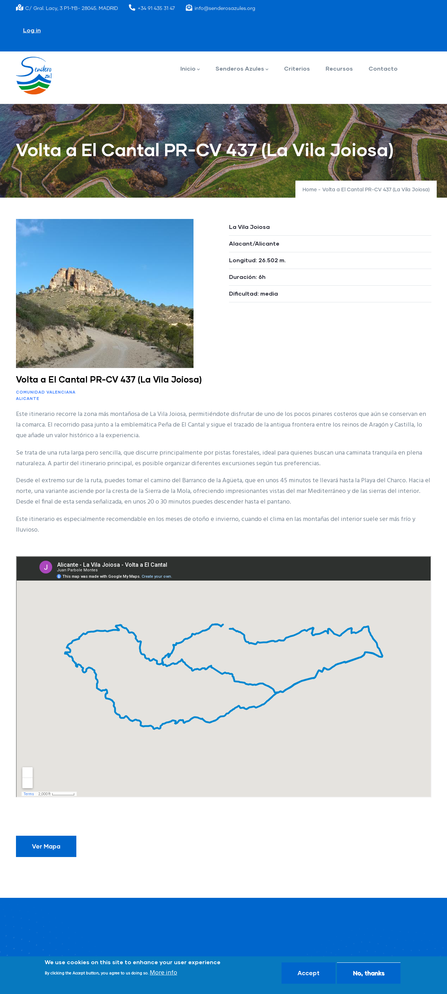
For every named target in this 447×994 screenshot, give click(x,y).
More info (163, 973)
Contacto (383, 68)
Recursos (339, 68)
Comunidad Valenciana (46, 392)
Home (309, 189)
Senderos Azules (242, 69)
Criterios (297, 68)
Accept (309, 973)
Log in (32, 30)
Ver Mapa (46, 846)
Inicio (190, 69)
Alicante (27, 398)
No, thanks (369, 973)
